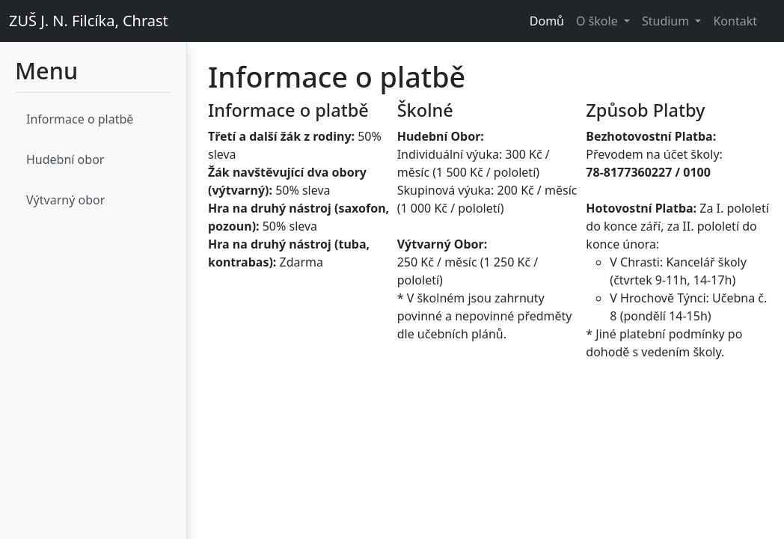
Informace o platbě (79, 119)
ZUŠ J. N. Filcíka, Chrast (88, 20)
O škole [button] (598, 21)
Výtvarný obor (65, 200)
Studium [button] (667, 21)
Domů (547, 21)
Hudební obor (65, 159)
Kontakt (735, 21)
